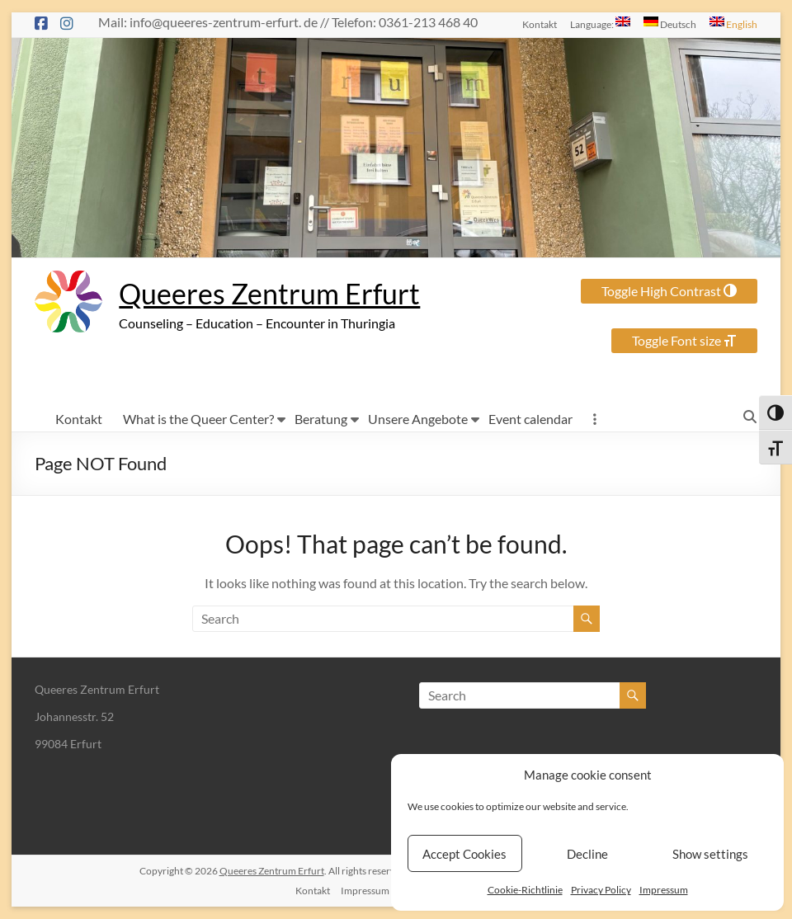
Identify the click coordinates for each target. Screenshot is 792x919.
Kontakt (539, 24)
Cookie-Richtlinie (525, 890)
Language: (600, 23)
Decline (587, 853)
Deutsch (670, 23)
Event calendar (530, 419)
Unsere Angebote (418, 419)
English (733, 23)
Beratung (321, 419)
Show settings (710, 853)
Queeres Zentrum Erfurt (277, 294)
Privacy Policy (601, 890)
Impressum (663, 890)
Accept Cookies (464, 853)
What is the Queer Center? (198, 419)
